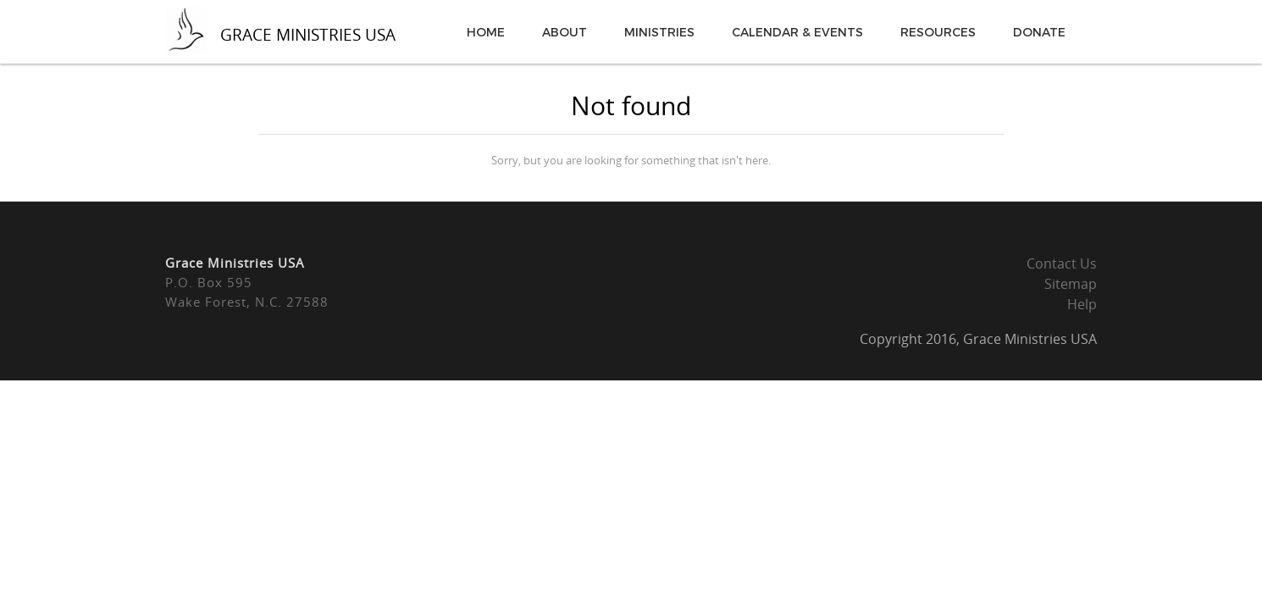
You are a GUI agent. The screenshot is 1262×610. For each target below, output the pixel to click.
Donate (1039, 32)
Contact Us (1062, 263)
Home (486, 32)
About (564, 32)
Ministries (659, 32)
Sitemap (1070, 283)
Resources (938, 32)
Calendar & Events (797, 32)
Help (1082, 304)
